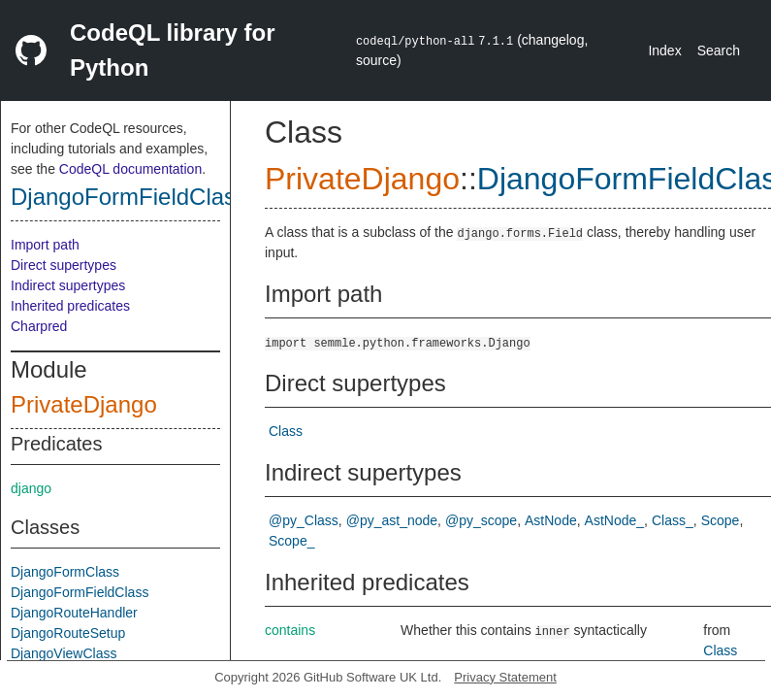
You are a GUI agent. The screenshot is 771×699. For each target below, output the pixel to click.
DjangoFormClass (65, 572)
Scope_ (291, 541)
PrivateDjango (84, 404)
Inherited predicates (70, 306)
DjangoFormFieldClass (129, 196)
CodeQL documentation (130, 169)
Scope (720, 520)
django (31, 488)
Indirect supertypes (68, 285)
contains (290, 630)
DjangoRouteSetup (68, 633)
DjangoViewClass (63, 653)
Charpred (39, 326)
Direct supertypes (63, 265)
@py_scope (481, 520)
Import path (45, 244)
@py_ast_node (391, 520)
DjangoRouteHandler (74, 612)
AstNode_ (614, 520)
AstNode (551, 520)
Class (286, 431)
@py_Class (303, 520)
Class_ (672, 520)
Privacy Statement (505, 677)
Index (664, 50)
